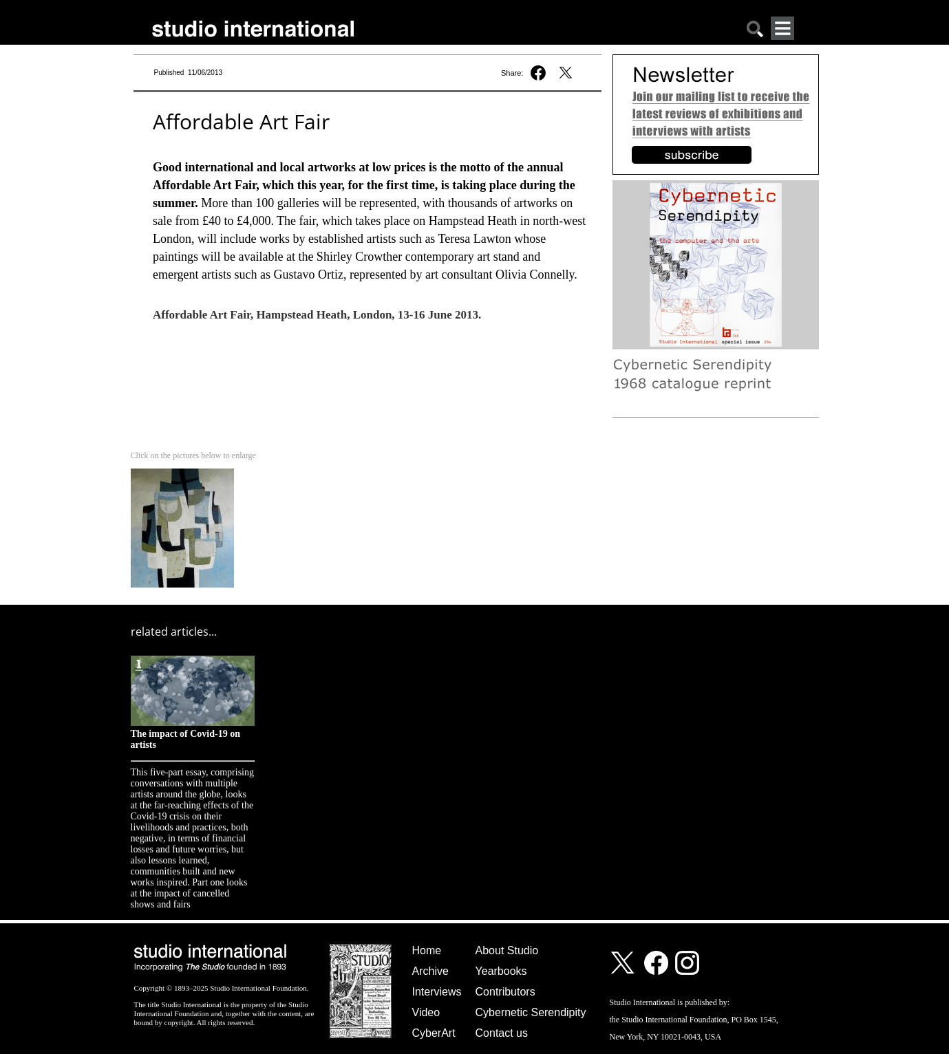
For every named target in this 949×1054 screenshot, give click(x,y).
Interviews (437, 992)
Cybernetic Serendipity (531, 1012)
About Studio (507, 950)
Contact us (502, 1033)
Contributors (505, 992)
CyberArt (434, 1033)
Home (427, 950)
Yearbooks (501, 971)
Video (426, 1012)
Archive (430, 971)
